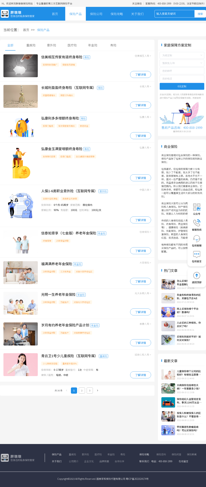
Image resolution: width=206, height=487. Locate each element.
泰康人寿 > (145, 323)
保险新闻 (192, 454)
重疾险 (31, 45)
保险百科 (161, 454)
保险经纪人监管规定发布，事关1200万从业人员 (189, 400)
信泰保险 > (145, 231)
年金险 (92, 45)
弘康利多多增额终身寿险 (60, 118)
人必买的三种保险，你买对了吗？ (189, 324)
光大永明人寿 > (143, 293)
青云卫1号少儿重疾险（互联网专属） (69, 355)
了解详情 (140, 74)
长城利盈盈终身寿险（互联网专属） (68, 87)
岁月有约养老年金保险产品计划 (65, 324)
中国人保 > (145, 189)
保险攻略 (117, 14)
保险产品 (75, 14)
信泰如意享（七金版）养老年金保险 (68, 232)
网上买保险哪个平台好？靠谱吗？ (187, 310)
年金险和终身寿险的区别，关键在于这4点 (189, 296)
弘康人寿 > (145, 117)
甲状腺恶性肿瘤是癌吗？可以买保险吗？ (187, 428)
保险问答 (176, 454)
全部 (10, 45)
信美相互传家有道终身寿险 (61, 56)
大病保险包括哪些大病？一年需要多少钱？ (189, 386)
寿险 (113, 45)
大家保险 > (145, 262)
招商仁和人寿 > (143, 354)
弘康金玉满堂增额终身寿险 (61, 148)
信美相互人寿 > (143, 55)
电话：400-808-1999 (161, 461)
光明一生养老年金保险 (58, 294)
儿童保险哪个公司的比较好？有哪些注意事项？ (189, 372)
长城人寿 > (145, 86)
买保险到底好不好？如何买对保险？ (189, 338)
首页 (55, 14)
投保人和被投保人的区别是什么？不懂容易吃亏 (189, 414)
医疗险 (72, 45)
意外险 (51, 45)
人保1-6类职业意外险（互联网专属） (69, 190)
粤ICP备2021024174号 (137, 478)
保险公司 (96, 14)
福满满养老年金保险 (56, 263)
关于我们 (137, 14)
